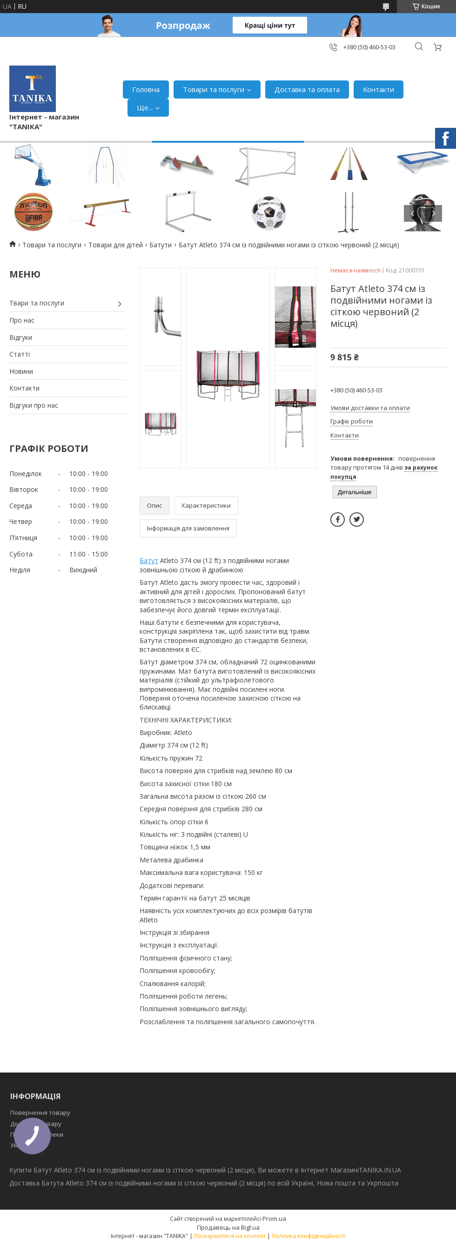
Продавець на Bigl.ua (228, 1227)
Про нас (21, 320)
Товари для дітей (115, 244)
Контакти (378, 89)
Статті (19, 354)
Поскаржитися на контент (230, 1236)
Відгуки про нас (33, 405)
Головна (146, 89)
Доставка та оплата (307, 89)
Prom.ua (274, 1218)
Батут (149, 560)
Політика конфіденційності (309, 1236)
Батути (160, 244)
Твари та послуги (36, 302)
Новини (21, 371)
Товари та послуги (213, 89)
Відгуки (20, 337)
